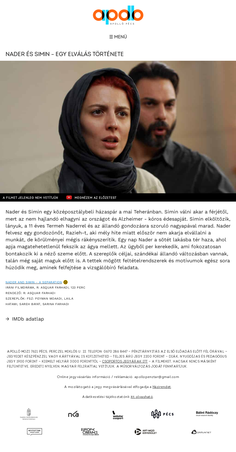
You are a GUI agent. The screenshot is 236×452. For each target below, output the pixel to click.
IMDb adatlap (25, 319)
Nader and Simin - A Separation (34, 282)
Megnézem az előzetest (91, 197)
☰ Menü (118, 37)
